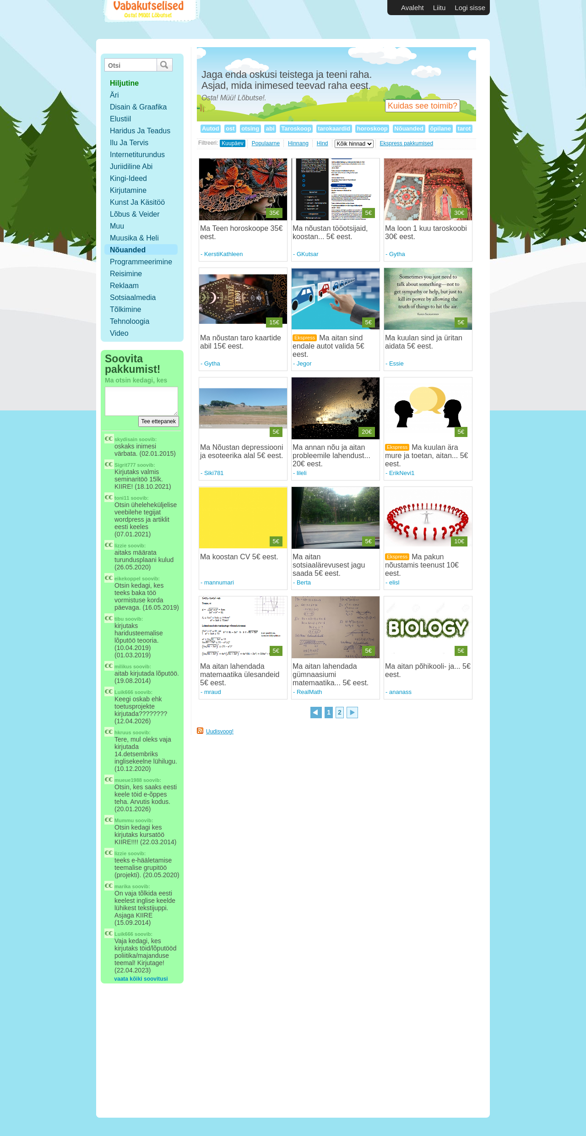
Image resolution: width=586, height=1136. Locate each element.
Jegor (304, 363)
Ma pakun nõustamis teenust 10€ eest (422, 565)
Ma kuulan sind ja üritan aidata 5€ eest (423, 342)
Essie (396, 363)
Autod (211, 128)
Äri (114, 95)
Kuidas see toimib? (422, 105)
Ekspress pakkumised (407, 143)
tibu (119, 619)
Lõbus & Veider (135, 214)
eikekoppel (127, 578)
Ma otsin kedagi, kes (136, 380)
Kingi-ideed (128, 178)
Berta (304, 582)
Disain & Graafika (138, 107)
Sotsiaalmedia (133, 297)
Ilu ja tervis (129, 143)
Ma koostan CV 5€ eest (238, 557)
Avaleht (412, 7)
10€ (459, 541)
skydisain (125, 439)
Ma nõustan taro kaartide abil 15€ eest (240, 342)
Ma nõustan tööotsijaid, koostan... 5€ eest (330, 232)
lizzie (120, 545)
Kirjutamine (128, 190)
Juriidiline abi (131, 166)
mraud (212, 691)
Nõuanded (128, 250)
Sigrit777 (125, 465)
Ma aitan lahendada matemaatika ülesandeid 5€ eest (239, 674)
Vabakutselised (150, 19)
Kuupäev (232, 143)
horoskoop (372, 128)
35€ (274, 212)
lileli (302, 473)
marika (122, 886)
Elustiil (120, 119)
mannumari (219, 582)
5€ (368, 212)
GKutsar (308, 254)
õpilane (441, 128)
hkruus (122, 732)
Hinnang (298, 143)
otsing (250, 128)
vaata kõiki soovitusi (141, 979)
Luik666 (123, 692)
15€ (274, 322)
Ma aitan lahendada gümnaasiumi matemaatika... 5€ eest (330, 674)
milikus (123, 666)
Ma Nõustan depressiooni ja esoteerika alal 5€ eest (241, 451)
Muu (117, 226)
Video (119, 333)
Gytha (397, 254)
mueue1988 (128, 780)
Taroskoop (296, 128)
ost (230, 128)
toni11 (121, 498)
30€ (459, 212)
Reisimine (126, 274)
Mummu (124, 820)
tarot (464, 128)
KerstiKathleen (223, 254)
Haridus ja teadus (140, 131)
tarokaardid (334, 128)
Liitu (439, 7)
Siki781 (214, 473)
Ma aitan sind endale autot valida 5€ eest (328, 346)
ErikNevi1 (402, 473)
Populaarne (266, 143)
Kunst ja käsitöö (137, 202)
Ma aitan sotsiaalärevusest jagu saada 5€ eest (329, 565)
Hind (322, 143)
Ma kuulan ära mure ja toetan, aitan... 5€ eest (426, 455)
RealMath (309, 691)
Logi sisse (470, 7)
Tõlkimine (125, 309)
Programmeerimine (141, 262)
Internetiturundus (137, 154)
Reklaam (124, 285)
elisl (394, 582)
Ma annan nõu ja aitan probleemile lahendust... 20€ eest (331, 455)
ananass (400, 691)
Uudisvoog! (219, 731)
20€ (367, 431)
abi (270, 128)
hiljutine (124, 83)
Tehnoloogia (129, 321)
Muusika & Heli (134, 238)
